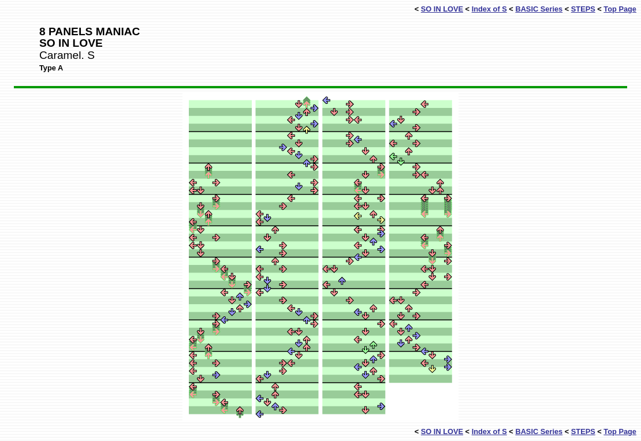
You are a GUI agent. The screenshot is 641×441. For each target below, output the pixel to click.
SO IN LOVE (442, 9)
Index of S (489, 9)
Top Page (619, 9)
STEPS (583, 9)
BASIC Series (538, 9)
